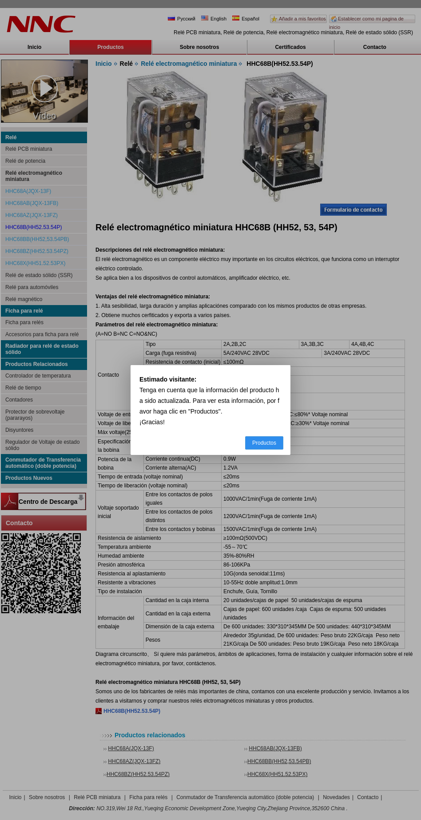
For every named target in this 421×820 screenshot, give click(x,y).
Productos (264, 443)
